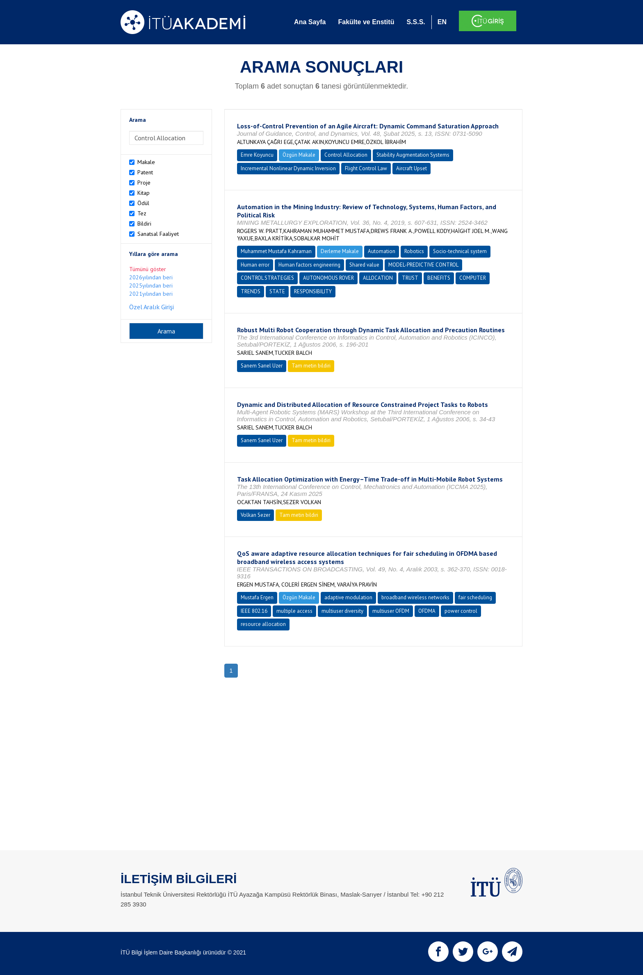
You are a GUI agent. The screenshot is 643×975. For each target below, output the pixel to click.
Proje (143, 182)
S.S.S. (415, 21)
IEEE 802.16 (254, 610)
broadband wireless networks (415, 597)
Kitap (143, 192)
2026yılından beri (151, 277)
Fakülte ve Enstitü (366, 21)
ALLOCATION (378, 277)
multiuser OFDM (390, 610)
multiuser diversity (342, 610)
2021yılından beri (151, 293)
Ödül (143, 203)
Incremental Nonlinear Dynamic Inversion (288, 168)
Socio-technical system (460, 251)
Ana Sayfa (310, 21)
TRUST (410, 277)
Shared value (364, 264)
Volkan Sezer (255, 514)
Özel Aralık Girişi (151, 307)
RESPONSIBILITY (313, 291)
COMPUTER (472, 277)
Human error (255, 264)
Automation (381, 251)
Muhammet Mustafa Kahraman (276, 251)
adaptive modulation (348, 597)
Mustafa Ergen (257, 597)
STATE (277, 291)
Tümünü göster (147, 269)
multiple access (294, 610)
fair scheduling (475, 597)
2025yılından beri (151, 285)
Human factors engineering (309, 264)
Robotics (414, 251)
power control (461, 610)
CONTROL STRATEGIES (267, 277)
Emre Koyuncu (257, 154)
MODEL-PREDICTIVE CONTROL (423, 264)
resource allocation (263, 624)
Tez (141, 213)
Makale (146, 162)
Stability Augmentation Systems (412, 154)
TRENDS (250, 291)
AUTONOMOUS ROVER (328, 277)
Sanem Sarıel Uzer (262, 365)
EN (442, 21)
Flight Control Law (366, 168)
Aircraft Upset (411, 168)
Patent (145, 172)
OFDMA (427, 610)
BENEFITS (438, 277)
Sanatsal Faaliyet (158, 233)
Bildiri (144, 223)
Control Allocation (345, 154)
